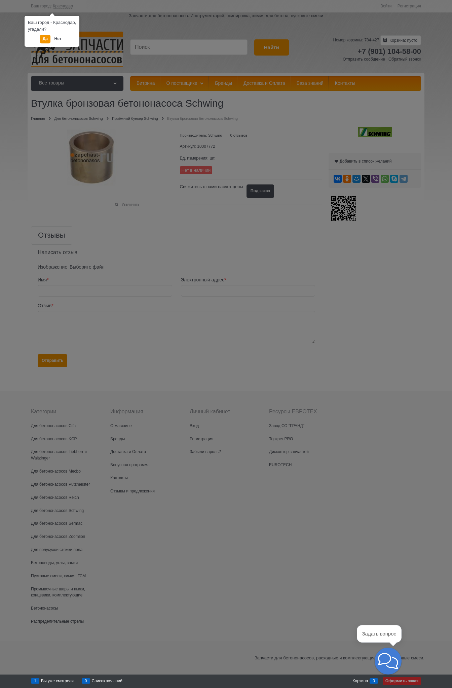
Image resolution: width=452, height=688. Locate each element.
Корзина (360, 681)
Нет (58, 38)
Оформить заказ (401, 681)
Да (45, 38)
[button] (388, 661)
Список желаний (107, 681)
